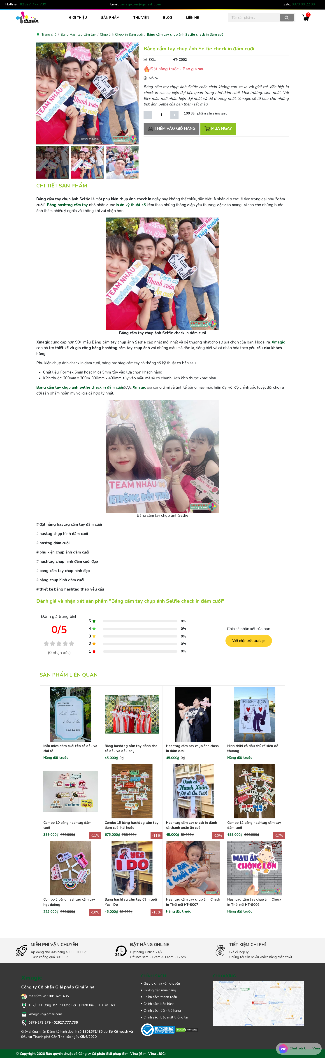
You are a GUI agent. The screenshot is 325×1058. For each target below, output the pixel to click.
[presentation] (38, 162)
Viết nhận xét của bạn (248, 640)
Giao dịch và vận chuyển (162, 983)
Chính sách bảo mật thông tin (166, 1017)
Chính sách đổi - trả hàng (162, 1010)
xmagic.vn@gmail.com (140, 4)
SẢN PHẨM (110, 17)
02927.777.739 (66, 1023)
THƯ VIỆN (141, 17)
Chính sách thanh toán (160, 997)
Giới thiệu (78, 17)
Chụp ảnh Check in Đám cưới (121, 34)
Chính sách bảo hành (159, 1004)
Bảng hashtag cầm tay (67, 205)
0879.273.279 (39, 1023)
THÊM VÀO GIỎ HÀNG (172, 128)
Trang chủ (46, 34)
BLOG (167, 17)
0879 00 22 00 (303, 4)
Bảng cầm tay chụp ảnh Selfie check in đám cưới (185, 34)
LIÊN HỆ (192, 17)
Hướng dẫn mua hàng (160, 990)
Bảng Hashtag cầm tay (78, 34)
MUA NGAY (220, 128)
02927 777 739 (33, 4)
